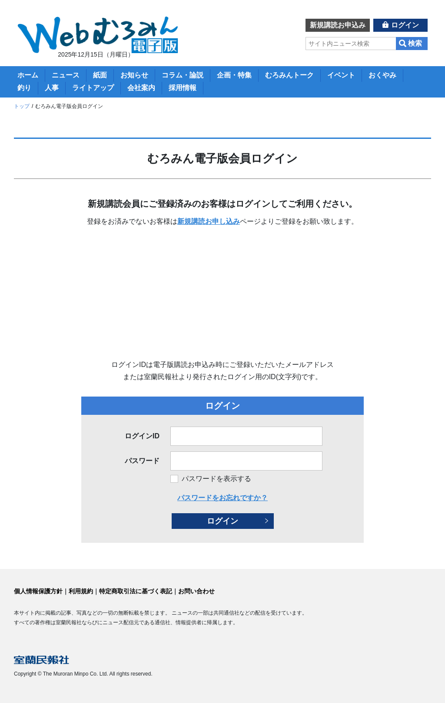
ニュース (66, 75)
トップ (22, 106)
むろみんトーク (289, 75)
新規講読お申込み (337, 25)
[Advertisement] (222, 293)
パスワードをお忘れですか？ (222, 497)
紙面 (100, 75)
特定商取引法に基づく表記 (135, 591)
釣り (24, 87)
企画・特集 (234, 75)
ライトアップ (93, 87)
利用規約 (81, 591)
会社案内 (141, 87)
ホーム (27, 75)
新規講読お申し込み (208, 221)
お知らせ (134, 75)
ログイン (405, 25)
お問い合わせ (196, 591)
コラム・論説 (182, 75)
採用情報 (182, 87)
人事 (52, 87)
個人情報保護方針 (38, 591)
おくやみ (382, 75)
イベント (341, 75)
